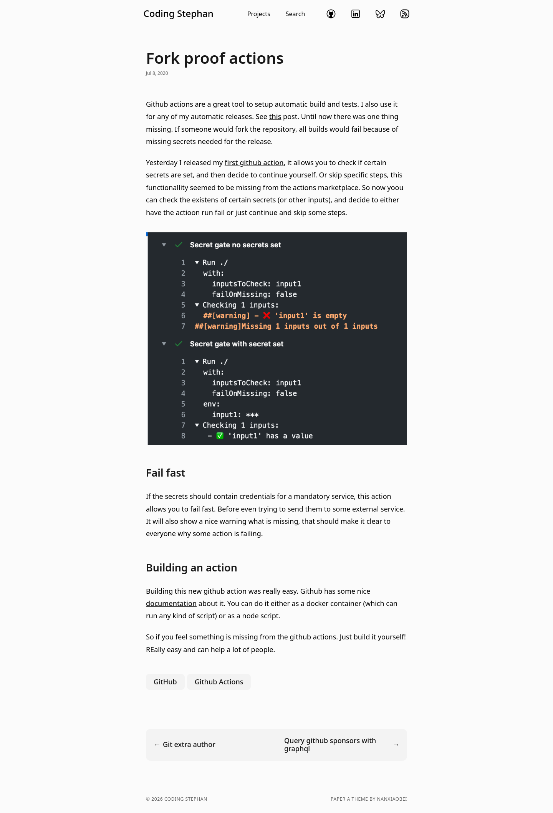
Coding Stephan (179, 13)
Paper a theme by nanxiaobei (369, 799)
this (275, 116)
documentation (171, 603)
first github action (254, 162)
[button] (224, 13)
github (331, 13)
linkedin (355, 13)
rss (404, 13)
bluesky (380, 13)
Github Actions (219, 681)
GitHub (165, 681)
